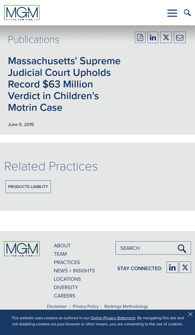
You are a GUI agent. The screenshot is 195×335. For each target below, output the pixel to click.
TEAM (60, 253)
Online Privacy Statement (112, 318)
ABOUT (62, 245)
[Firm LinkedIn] (172, 267)
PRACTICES (67, 262)
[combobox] (153, 248)
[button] (172, 13)
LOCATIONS (67, 279)
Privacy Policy (86, 306)
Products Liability (28, 187)
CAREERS (64, 295)
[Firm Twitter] (185, 267)
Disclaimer (57, 306)
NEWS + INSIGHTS (74, 270)
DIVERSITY (66, 287)
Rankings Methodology (126, 306)
